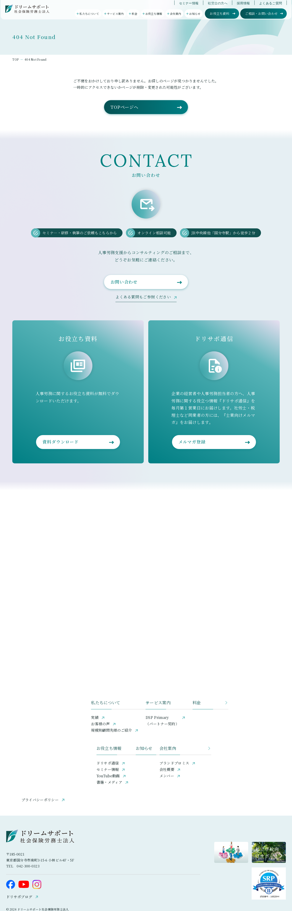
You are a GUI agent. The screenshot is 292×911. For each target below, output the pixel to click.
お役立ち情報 (43, 718)
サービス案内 (122, 670)
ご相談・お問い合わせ (262, 18)
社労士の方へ (218, 8)
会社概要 (195, 739)
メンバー (195, 746)
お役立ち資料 (220, 18)
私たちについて (45, 670)
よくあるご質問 (271, 8)
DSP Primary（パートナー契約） (126, 688)
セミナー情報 (189, 8)
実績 (34, 685)
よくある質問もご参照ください (143, 342)
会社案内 (196, 718)
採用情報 (243, 8)
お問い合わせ (125, 326)
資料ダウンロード (70, 488)
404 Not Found (56, 84)
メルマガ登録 (184, 488)
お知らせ (118, 718)
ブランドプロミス (203, 733)
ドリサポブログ (28, 876)
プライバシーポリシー (49, 772)
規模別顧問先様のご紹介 (51, 698)
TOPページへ (125, 144)
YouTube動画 (42, 746)
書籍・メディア (43, 752)
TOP (32, 84)
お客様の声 (40, 691)
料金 (192, 670)
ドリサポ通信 (42, 733)
